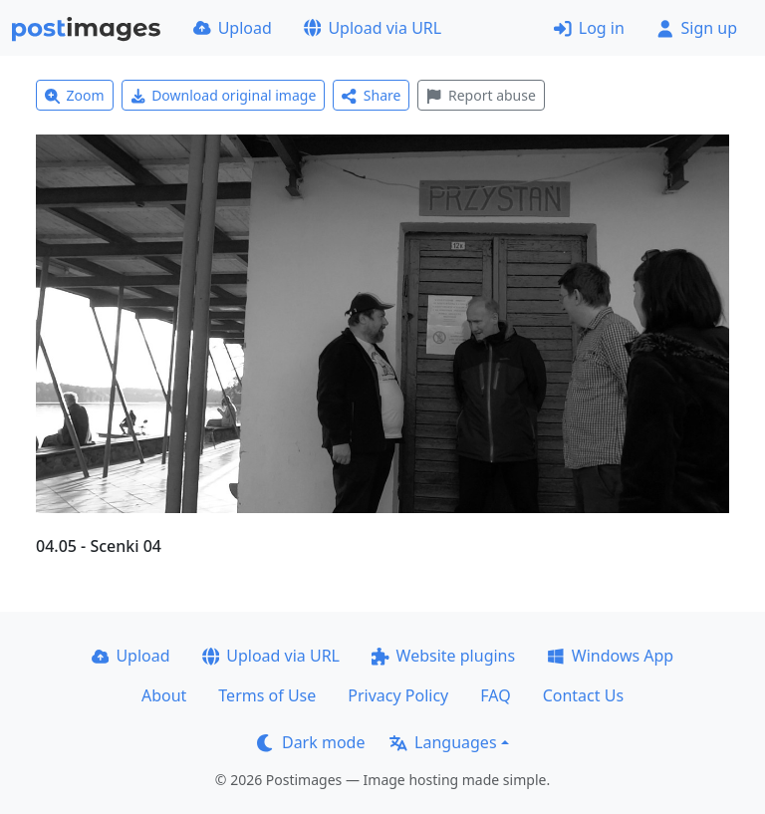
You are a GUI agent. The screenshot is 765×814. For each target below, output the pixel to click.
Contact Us (583, 695)
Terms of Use (267, 695)
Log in (589, 28)
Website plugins (443, 656)
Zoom (75, 95)
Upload (232, 28)
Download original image (223, 95)
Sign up (696, 28)
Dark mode (311, 742)
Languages (442, 742)
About (163, 695)
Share (371, 95)
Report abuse (480, 95)
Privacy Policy (398, 695)
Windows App (610, 656)
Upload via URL (372, 28)
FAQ (495, 695)
